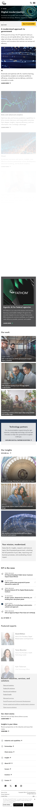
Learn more (6, 718)
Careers (8, 769)
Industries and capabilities (13, 741)
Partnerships (9, 746)
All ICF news (6, 617)
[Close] (34, 799)
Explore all (6, 459)
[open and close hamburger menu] (34, 3)
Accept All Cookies (18, 804)
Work (4, 8)
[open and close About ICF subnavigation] (2, 763)
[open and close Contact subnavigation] (2, 780)
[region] (18, 802)
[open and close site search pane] (31, 3)
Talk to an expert (29, 24)
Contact (8, 780)
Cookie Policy (4, 796)
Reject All (28, 804)
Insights (8, 758)
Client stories (9, 752)
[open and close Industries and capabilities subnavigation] (2, 740)
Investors (8, 775)
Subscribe (5, 731)
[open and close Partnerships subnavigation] (2, 746)
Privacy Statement (5, 794)
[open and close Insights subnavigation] (2, 758)
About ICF (8, 763)
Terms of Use (4, 792)
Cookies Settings (6, 804)
